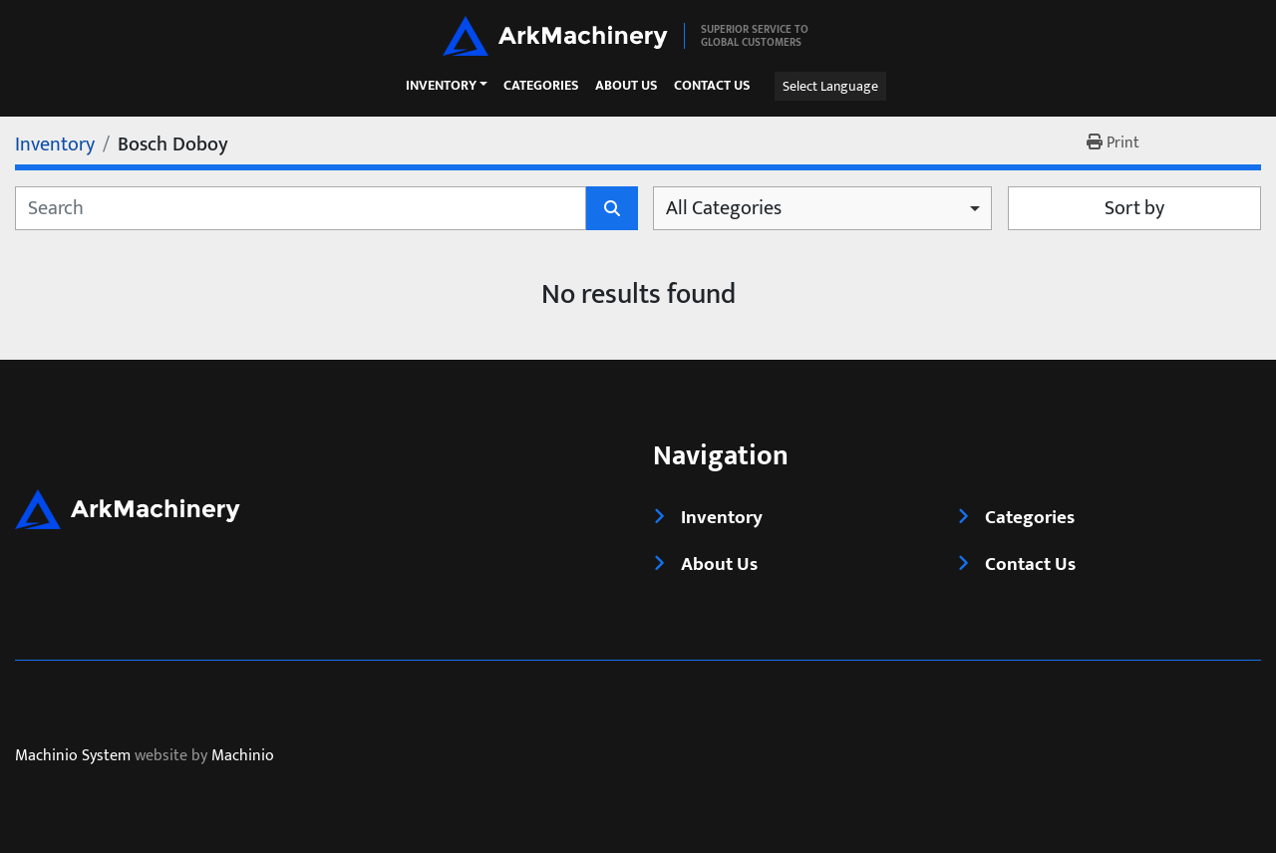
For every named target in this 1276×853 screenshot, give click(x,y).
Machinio (242, 756)
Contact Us (712, 86)
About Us (626, 86)
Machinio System (73, 756)
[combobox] (822, 208)
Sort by (1134, 208)
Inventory (441, 86)
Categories (541, 86)
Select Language (830, 86)
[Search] (300, 208)
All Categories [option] (724, 208)
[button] (446, 86)
